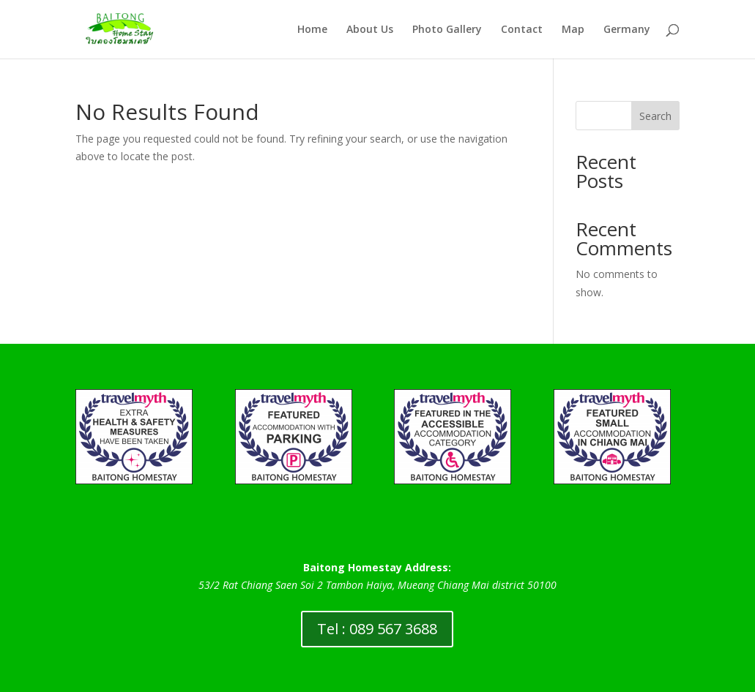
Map (573, 30)
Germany (626, 30)
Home (312, 30)
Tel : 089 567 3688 (377, 629)
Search (655, 116)
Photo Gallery (447, 30)
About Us (369, 30)
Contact (522, 30)
